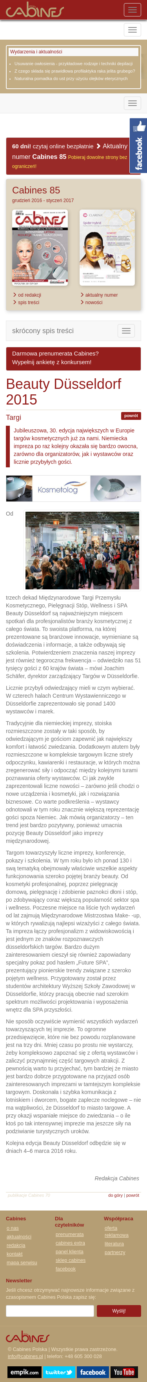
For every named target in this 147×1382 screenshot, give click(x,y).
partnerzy (115, 1252)
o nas (13, 1228)
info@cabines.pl (25, 1356)
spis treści (25, 302)
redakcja (16, 1245)
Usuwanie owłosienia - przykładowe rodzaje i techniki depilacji (73, 63)
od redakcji (26, 295)
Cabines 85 (36, 190)
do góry (115, 1195)
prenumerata (69, 1234)
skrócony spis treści (43, 331)
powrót (131, 415)
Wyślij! (119, 1311)
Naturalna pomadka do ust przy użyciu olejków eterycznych (71, 78)
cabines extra (70, 1243)
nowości (91, 302)
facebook (66, 1269)
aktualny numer (99, 295)
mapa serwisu (22, 1262)
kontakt (15, 1254)
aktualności (19, 1237)
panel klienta (69, 1251)
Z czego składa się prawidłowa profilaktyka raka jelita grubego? (75, 71)
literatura (114, 1244)
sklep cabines (70, 1260)
